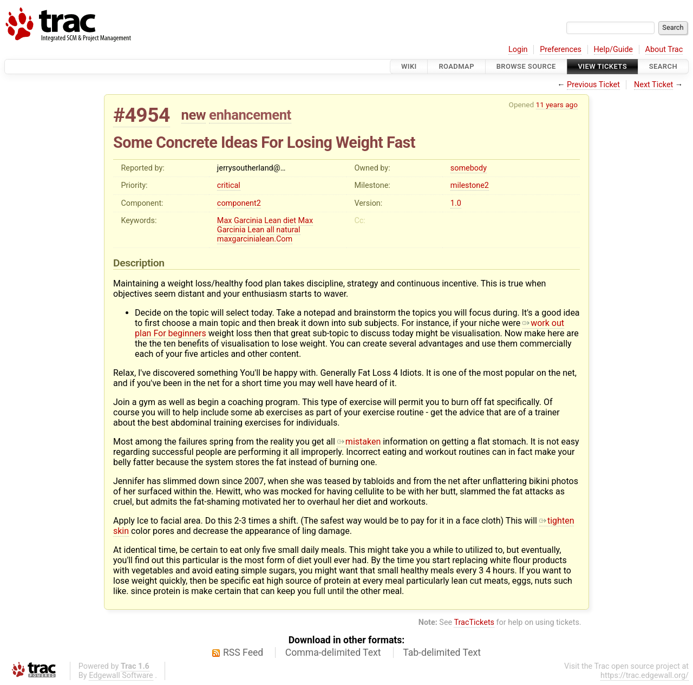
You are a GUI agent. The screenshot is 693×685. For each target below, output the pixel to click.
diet (289, 220)
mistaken (359, 441)
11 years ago (557, 104)
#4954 (141, 115)
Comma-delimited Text (333, 652)
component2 (239, 203)
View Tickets (602, 66)
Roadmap (456, 66)
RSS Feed (243, 652)
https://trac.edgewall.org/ (644, 675)
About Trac (664, 49)
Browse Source (526, 66)
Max (224, 220)
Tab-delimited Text (442, 652)
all (270, 229)
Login (518, 49)
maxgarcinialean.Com (254, 239)
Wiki (409, 66)
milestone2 (469, 185)
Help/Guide (613, 49)
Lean (272, 220)
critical (228, 185)
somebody (468, 168)
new (193, 115)
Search (663, 66)
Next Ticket (653, 84)
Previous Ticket (593, 84)
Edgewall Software (121, 675)
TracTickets (474, 622)
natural (288, 229)
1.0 (455, 203)
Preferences (560, 49)
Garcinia (248, 220)
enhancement (250, 115)
